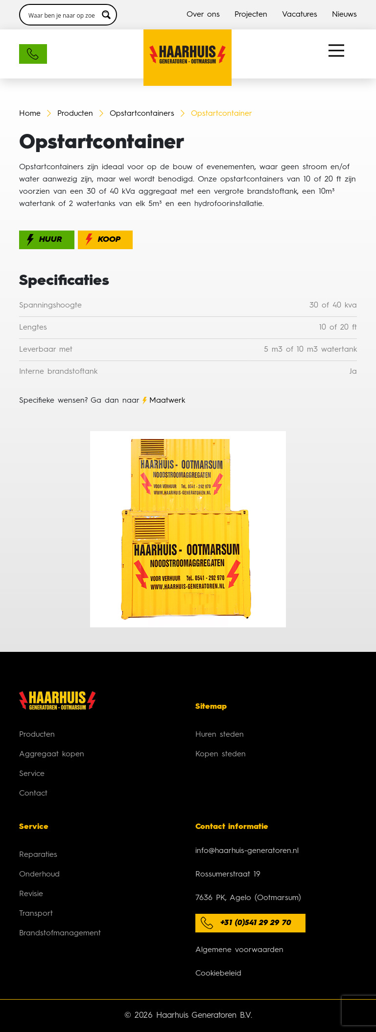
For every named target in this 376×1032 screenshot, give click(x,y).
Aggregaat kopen (51, 754)
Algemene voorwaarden (239, 950)
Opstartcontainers (144, 114)
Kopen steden (220, 754)
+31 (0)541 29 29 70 (255, 923)
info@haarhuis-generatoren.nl (247, 851)
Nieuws (344, 15)
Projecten (251, 15)
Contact (33, 794)
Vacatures (299, 15)
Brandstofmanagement (60, 933)
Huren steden (219, 735)
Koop (109, 240)
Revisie (31, 894)
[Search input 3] (61, 14)
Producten (75, 114)
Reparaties (38, 855)
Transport (36, 914)
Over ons (203, 15)
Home (30, 114)
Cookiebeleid (218, 974)
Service (32, 774)
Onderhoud (39, 874)
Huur (50, 240)
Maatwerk (167, 401)
